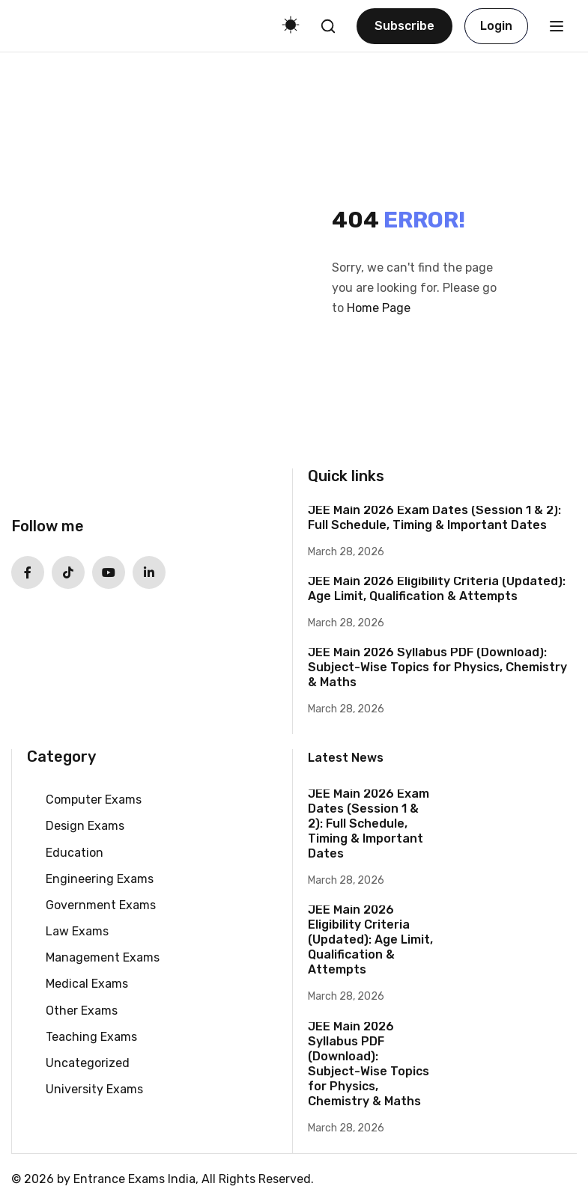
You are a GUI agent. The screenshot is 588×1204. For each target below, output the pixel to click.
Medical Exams (87, 984)
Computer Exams (94, 799)
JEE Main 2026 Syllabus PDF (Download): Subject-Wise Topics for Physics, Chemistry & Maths (437, 667)
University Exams (94, 1089)
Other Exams (82, 1010)
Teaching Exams (91, 1037)
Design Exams (85, 826)
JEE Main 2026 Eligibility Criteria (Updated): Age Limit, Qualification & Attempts (437, 588)
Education (74, 853)
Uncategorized (88, 1063)
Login (496, 26)
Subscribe (404, 26)
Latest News (346, 758)
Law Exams (77, 931)
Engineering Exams (100, 879)
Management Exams (103, 957)
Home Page (378, 308)
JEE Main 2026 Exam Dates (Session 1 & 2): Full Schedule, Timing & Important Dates (434, 517)
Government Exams (101, 905)
